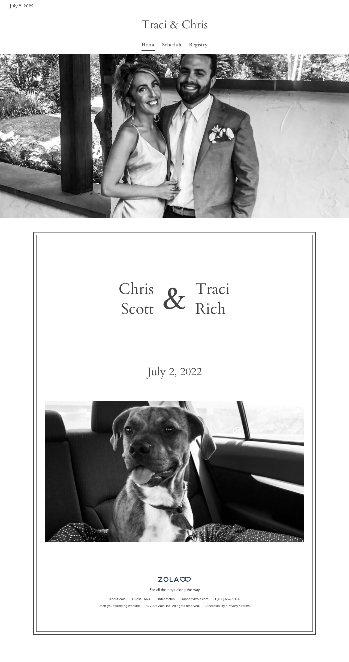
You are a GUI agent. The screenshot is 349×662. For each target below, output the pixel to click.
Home (148, 44)
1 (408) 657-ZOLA (227, 599)
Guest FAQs (141, 599)
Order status (166, 599)
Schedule (172, 44)
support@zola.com (194, 599)
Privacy (233, 606)
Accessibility (215, 606)
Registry (198, 44)
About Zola (117, 599)
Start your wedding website (120, 606)
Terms (245, 606)
